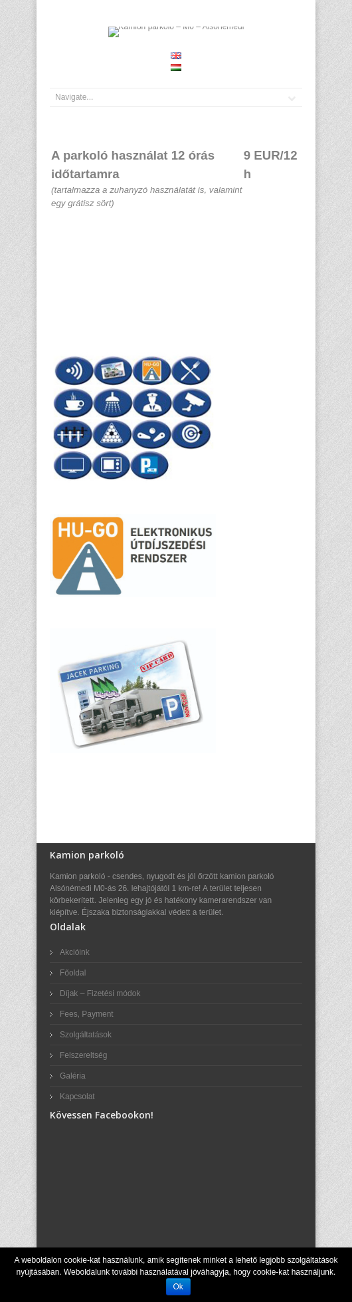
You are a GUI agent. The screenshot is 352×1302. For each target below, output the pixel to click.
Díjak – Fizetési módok (100, 993)
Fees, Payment (87, 1014)
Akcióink (75, 952)
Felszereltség (83, 1055)
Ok (178, 1286)
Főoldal (73, 972)
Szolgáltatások (86, 1034)
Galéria (73, 1076)
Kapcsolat (77, 1096)
